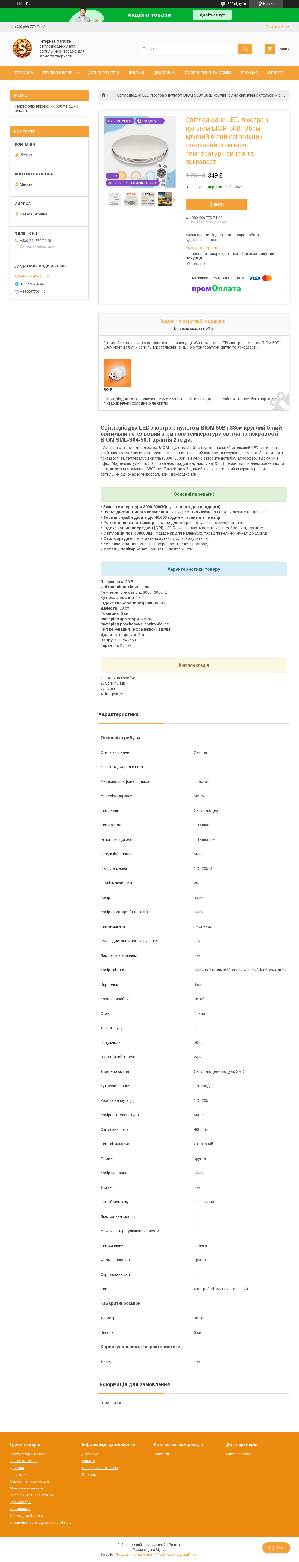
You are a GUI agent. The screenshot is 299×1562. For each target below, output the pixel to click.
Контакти (161, 1454)
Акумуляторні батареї (29, 1454)
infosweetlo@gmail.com (39, 276)
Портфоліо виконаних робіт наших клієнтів (46, 108)
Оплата (275, 73)
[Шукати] (245, 49)
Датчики (17, 1468)
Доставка (164, 73)
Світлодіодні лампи (27, 1516)
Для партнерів (103, 73)
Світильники (20, 1509)
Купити (216, 204)
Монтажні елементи (26, 1488)
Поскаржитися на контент (134, 1555)
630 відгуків (237, 4)
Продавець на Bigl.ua (149, 1550)
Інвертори (18, 1475)
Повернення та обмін (208, 73)
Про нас (249, 73)
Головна (24, 73)
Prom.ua (175, 1545)
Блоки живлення (23, 1461)
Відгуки (136, 73)
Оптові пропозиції (241, 1454)
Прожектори (20, 1502)
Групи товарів (57, 73)
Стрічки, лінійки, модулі (30, 1481)
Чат (276, 1547)
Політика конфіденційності (177, 1555)
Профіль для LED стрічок (32, 1495)
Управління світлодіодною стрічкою (40, 1522)
